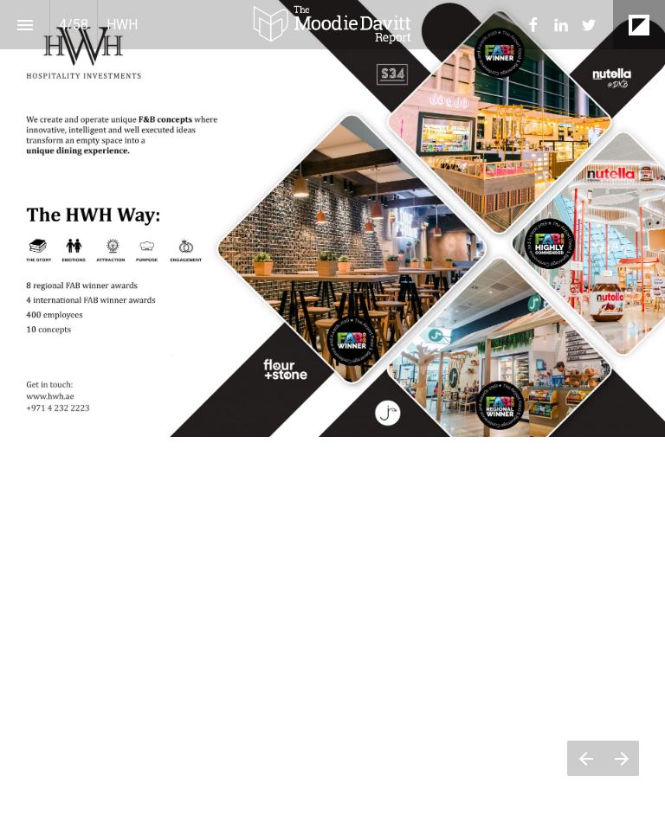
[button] (332, 24)
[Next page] (621, 758)
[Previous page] (585, 758)
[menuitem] (533, 25)
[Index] (24, 24)
